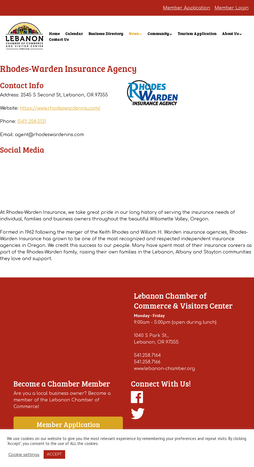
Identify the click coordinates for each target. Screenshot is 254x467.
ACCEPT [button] (54, 454)
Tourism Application (197, 33)
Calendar (74, 33)
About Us (230, 33)
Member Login (231, 8)
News (134, 33)
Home (54, 33)
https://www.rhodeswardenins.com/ (60, 108)
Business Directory (105, 33)
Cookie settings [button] (23, 454)
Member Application (186, 8)
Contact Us (59, 39)
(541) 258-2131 (31, 121)
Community (158, 33)
